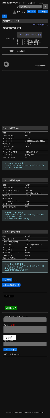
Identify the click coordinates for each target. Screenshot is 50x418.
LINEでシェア (11, 308)
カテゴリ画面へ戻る (40, 25)
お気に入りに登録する (11, 285)
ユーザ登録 (43, 11)
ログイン (31, 11)
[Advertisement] (25, 98)
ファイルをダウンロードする (29, 34)
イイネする (7, 280)
